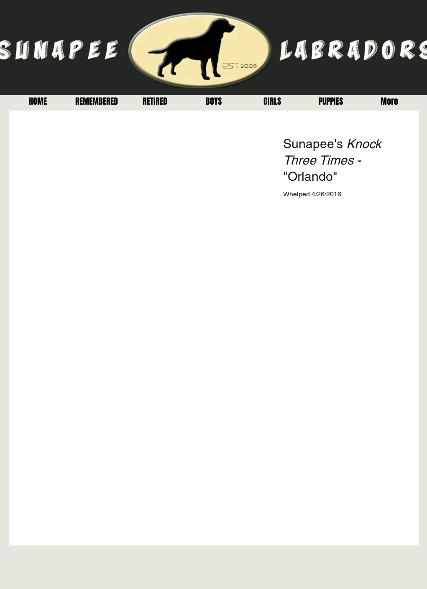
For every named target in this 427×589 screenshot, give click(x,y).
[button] (155, 101)
